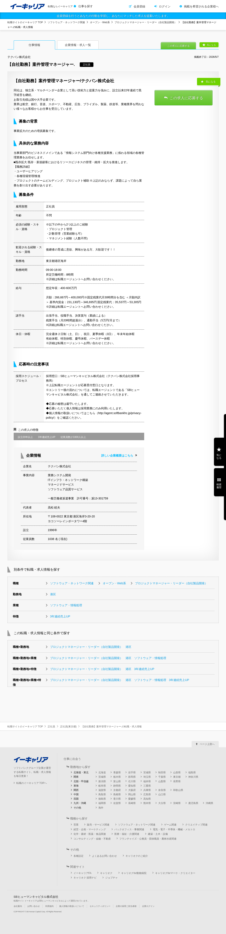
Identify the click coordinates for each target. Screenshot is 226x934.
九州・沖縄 (80, 803)
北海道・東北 (81, 772)
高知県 (147, 798)
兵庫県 (147, 790)
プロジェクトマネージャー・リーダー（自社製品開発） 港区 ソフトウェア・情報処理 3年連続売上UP (119, 680)
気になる (211, 44)
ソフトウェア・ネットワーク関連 (66, 22)
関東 (76, 776)
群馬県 (132, 776)
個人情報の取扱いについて (71, 906)
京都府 (117, 790)
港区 (53, 594)
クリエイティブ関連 (196, 824)
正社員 (51, 726)
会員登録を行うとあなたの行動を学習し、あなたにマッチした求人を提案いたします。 (113, 15)
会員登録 (139, 6)
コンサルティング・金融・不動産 (92, 838)
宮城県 (147, 772)
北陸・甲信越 (81, 781)
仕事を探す (85, 6)
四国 (76, 798)
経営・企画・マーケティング (90, 829)
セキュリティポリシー (100, 906)
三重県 (147, 785)
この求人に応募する (178, 45)
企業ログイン (148, 906)
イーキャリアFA (83, 873)
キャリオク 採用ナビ (85, 877)
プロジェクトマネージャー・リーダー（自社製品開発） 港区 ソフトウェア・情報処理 (108, 658)
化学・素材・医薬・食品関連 (90, 834)
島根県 (117, 794)
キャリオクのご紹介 (137, 855)
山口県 (162, 794)
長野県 (177, 781)
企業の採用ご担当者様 (126, 906)
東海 (76, 785)
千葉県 (162, 776)
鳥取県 (102, 794)
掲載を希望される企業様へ (201, 6)
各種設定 (78, 855)
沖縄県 (209, 803)
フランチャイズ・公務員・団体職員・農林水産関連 (147, 838)
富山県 (117, 781)
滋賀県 (102, 790)
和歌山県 (178, 790)
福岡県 (102, 803)
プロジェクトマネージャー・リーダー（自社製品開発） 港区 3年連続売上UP (102, 669)
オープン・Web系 (100, 22)
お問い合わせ (33, 906)
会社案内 (18, 906)
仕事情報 (34, 45)
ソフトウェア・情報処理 (66, 605)
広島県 (147, 794)
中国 (76, 794)
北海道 (102, 772)
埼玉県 (147, 776)
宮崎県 (177, 803)
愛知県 (132, 785)
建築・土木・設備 (158, 834)
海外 (100, 807)
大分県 (162, 803)
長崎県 (132, 803)
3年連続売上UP (60, 616)
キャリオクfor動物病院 (133, 873)
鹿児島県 (193, 803)
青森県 (117, 772)
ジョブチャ (111, 877)
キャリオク (106, 873)
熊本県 (147, 803)
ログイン (164, 6)
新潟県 (102, 781)
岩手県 (132, 772)
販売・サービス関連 (98, 824)
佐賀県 (117, 803)
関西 (76, 790)
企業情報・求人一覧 (78, 45)
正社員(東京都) (68, 726)
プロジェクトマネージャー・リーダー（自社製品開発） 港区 (90, 646)
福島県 (192, 772)
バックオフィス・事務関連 (129, 829)
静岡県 (117, 785)
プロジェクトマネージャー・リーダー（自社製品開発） (146, 22)
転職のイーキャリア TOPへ (31, 783)
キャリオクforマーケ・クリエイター (175, 873)
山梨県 (162, 781)
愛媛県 (132, 798)
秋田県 (162, 772)
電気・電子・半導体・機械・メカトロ (174, 829)
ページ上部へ (207, 744)
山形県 (177, 772)
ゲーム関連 (170, 824)
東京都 (177, 776)
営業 (76, 824)
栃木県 (117, 776)
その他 (77, 807)
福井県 (147, 781)
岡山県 (132, 794)
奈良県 (162, 790)
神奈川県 (193, 776)
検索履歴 (218, 486)
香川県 (117, 798)
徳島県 (102, 798)
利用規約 (49, 906)
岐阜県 (102, 785)
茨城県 (102, 776)
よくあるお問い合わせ (104, 855)
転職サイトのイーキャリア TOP (25, 22)
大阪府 (132, 790)
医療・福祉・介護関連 (126, 834)
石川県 (132, 781)
